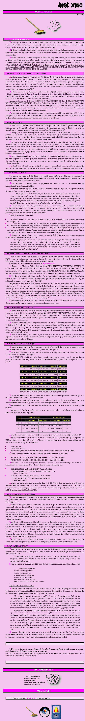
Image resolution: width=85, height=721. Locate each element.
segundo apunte (48, 263)
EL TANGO (31, 698)
